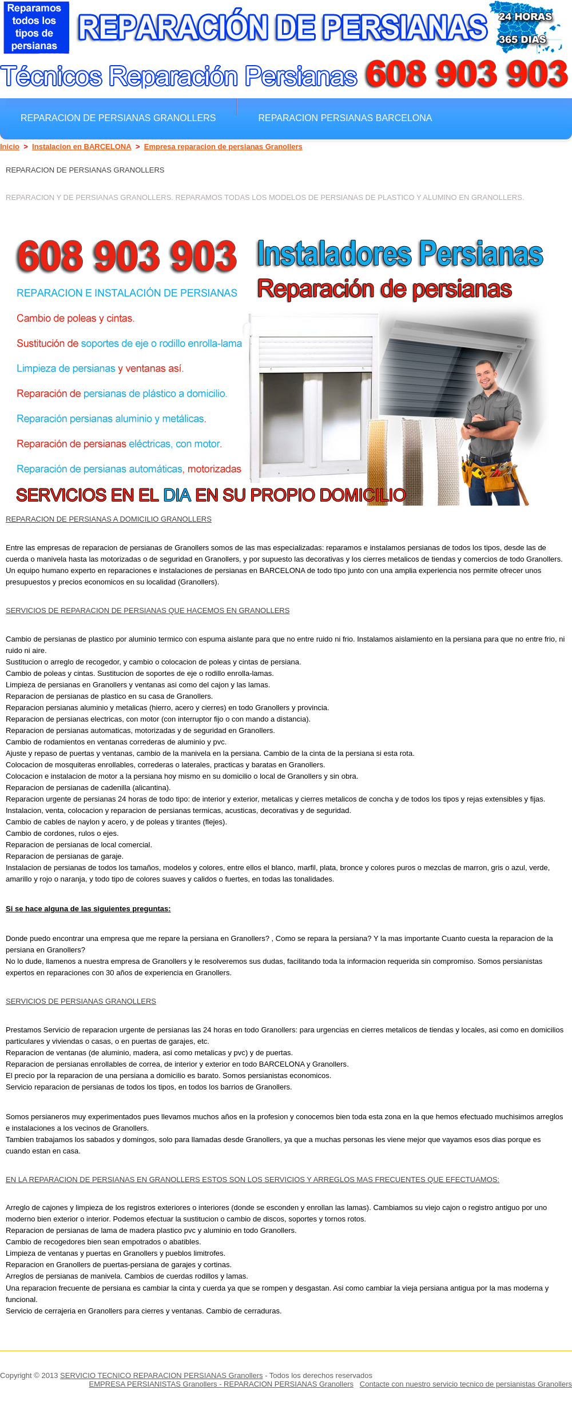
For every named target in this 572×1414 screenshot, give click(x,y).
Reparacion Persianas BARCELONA (345, 118)
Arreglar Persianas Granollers (106, 143)
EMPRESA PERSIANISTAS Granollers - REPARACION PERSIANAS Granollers (221, 1384)
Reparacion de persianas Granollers (118, 118)
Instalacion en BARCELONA (82, 146)
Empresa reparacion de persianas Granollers (223, 146)
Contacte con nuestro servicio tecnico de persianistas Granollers (466, 1384)
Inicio (9, 146)
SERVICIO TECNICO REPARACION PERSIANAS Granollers (161, 1375)
